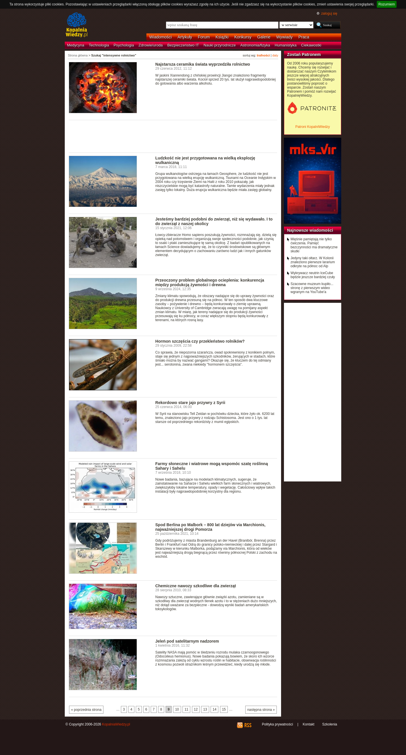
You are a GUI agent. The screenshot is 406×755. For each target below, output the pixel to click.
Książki (222, 37)
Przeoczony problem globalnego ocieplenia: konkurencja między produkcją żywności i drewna (209, 282)
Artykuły (184, 37)
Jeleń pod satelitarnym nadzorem (187, 641)
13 (205, 709)
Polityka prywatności (277, 724)
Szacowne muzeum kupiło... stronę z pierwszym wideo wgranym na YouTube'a (312, 288)
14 (214, 709)
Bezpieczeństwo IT (183, 45)
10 (177, 709)
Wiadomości (160, 37)
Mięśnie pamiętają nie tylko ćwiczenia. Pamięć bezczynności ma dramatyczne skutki (314, 245)
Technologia (99, 45)
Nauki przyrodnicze (220, 45)
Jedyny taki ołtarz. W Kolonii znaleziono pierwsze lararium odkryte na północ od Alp (313, 262)
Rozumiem (386, 4)
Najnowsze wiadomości (310, 230)
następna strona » (261, 710)
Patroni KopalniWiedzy (312, 127)
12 (196, 709)
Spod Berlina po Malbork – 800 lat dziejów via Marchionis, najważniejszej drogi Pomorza (210, 527)
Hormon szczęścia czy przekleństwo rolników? (200, 341)
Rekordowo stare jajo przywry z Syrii (190, 402)
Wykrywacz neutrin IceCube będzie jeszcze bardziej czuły (313, 275)
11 (186, 709)
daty (275, 55)
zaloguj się (329, 13)
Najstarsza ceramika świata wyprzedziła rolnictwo (202, 64)
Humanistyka (286, 45)
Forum (204, 37)
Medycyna (75, 45)
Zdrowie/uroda (151, 45)
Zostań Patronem (304, 54)
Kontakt (308, 724)
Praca (304, 37)
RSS (247, 725)
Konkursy (243, 37)
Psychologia (124, 45)
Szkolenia (329, 724)
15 (224, 709)
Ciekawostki (311, 45)
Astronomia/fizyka (255, 45)
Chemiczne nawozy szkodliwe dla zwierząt (195, 586)
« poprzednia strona (86, 710)
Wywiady (284, 37)
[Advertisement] (173, 136)
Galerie (263, 37)
